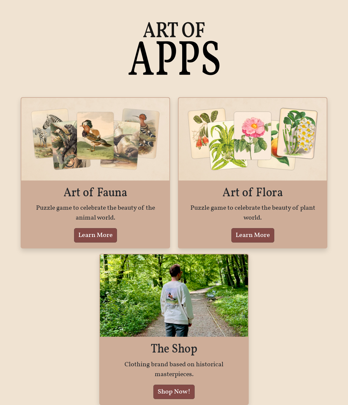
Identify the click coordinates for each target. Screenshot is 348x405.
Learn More (95, 235)
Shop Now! (174, 391)
